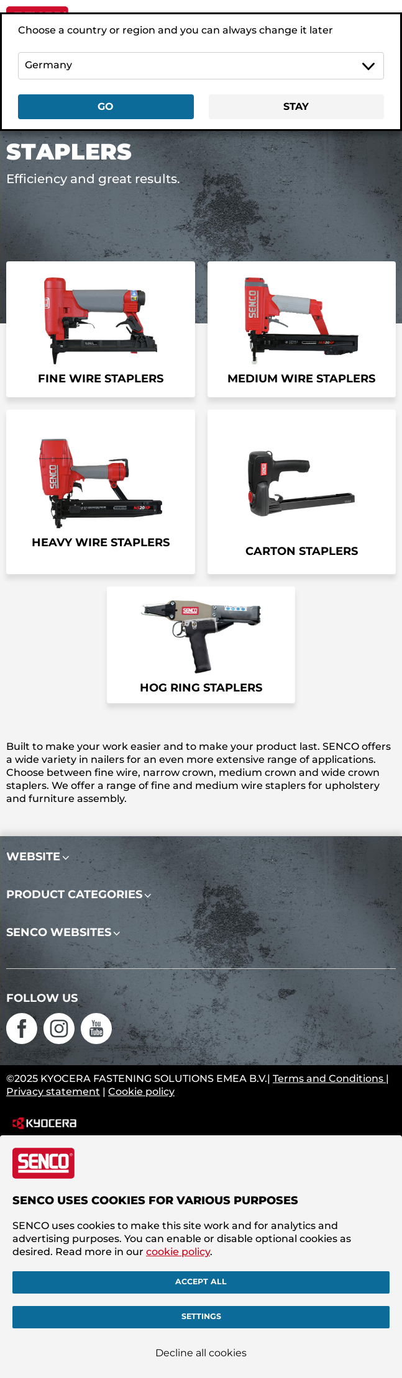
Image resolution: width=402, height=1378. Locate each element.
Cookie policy (141, 1091)
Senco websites (58, 932)
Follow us (42, 998)
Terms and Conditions (329, 1078)
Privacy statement (53, 1091)
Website (33, 856)
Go (106, 106)
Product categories (74, 894)
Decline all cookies (201, 1353)
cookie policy (178, 1252)
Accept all (201, 1282)
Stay (296, 106)
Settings (201, 1317)
